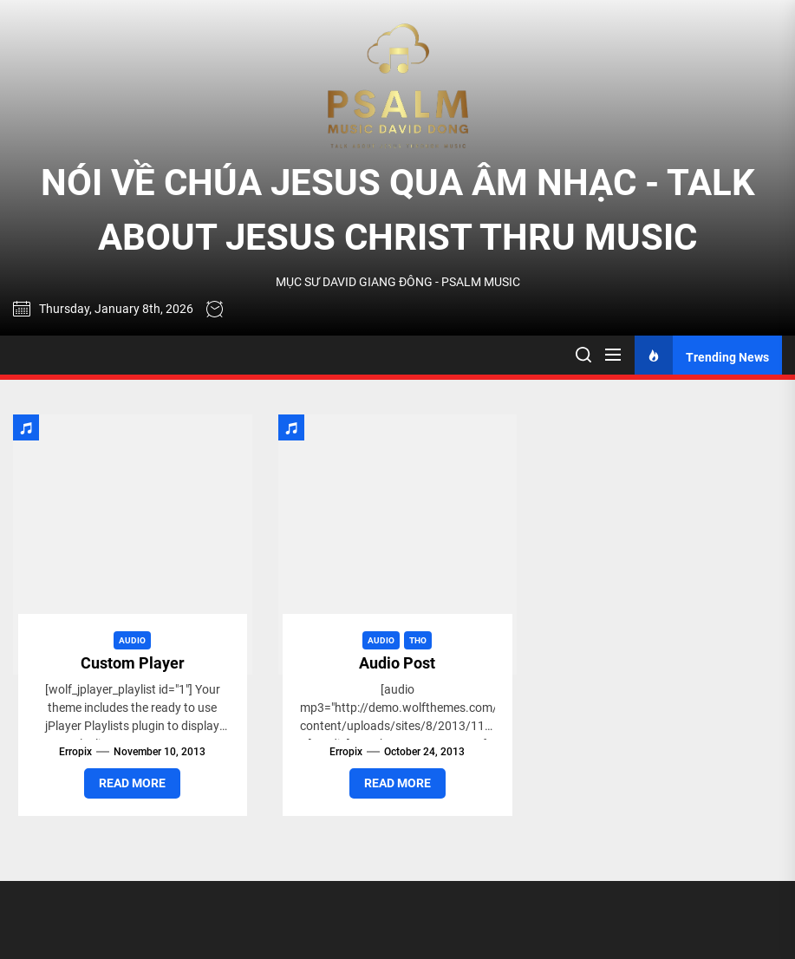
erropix (75, 752)
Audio (132, 640)
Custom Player (133, 663)
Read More (132, 783)
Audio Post (397, 663)
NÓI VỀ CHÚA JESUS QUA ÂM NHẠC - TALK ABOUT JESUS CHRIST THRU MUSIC (398, 209)
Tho (418, 640)
